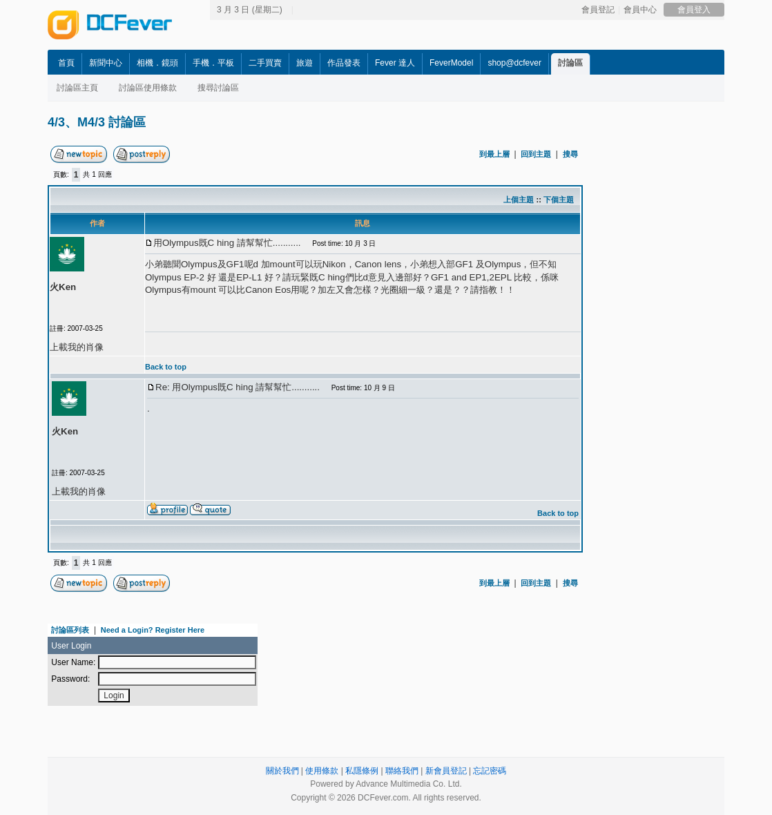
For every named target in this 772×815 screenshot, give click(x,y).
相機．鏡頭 (157, 63)
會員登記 (598, 10)
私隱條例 (361, 771)
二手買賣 (265, 63)
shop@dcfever (514, 63)
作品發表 (343, 63)
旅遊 (304, 63)
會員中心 (640, 10)
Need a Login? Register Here (152, 630)
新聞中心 (105, 63)
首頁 (66, 63)
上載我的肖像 (77, 347)
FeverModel (451, 63)
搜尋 (570, 154)
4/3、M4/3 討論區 (97, 122)
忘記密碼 (489, 771)
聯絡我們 (401, 771)
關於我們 (282, 771)
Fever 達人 (395, 63)
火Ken (63, 287)
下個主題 (558, 199)
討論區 (570, 63)
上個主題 (518, 199)
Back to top (165, 367)
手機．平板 (213, 63)
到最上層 (494, 154)
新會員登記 (446, 771)
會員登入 (694, 10)
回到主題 (536, 154)
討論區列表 (70, 630)
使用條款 (321, 771)
